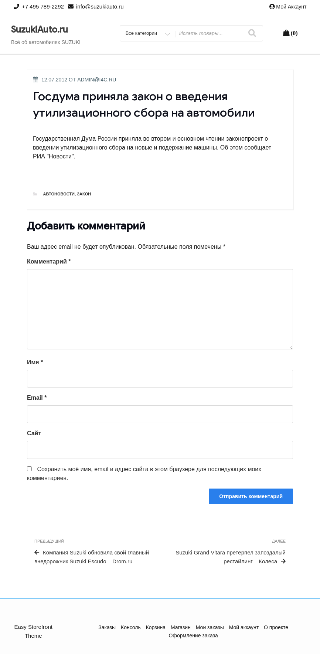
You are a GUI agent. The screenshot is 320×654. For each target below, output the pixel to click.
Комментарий (49, 261)
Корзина (156, 627)
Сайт (34, 433)
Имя (35, 362)
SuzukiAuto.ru (39, 29)
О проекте (276, 627)
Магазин (181, 627)
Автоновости (59, 194)
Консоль (131, 627)
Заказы (107, 627)
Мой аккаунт (291, 7)
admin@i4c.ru (96, 80)
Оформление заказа (193, 635)
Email (37, 398)
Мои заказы (210, 627)
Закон (84, 194)
